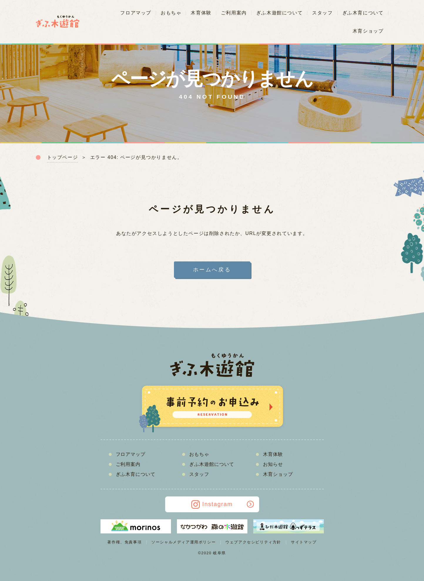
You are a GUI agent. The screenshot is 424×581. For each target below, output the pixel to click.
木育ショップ (368, 30)
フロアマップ (135, 12)
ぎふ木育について (363, 12)
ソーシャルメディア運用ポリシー (183, 542)
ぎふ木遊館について (279, 12)
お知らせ (273, 464)
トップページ (62, 157)
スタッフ (322, 12)
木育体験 (201, 12)
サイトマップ (304, 542)
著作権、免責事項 (124, 542)
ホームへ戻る (212, 269)
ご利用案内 (234, 12)
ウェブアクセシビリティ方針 (253, 542)
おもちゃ (171, 12)
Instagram (222, 504)
